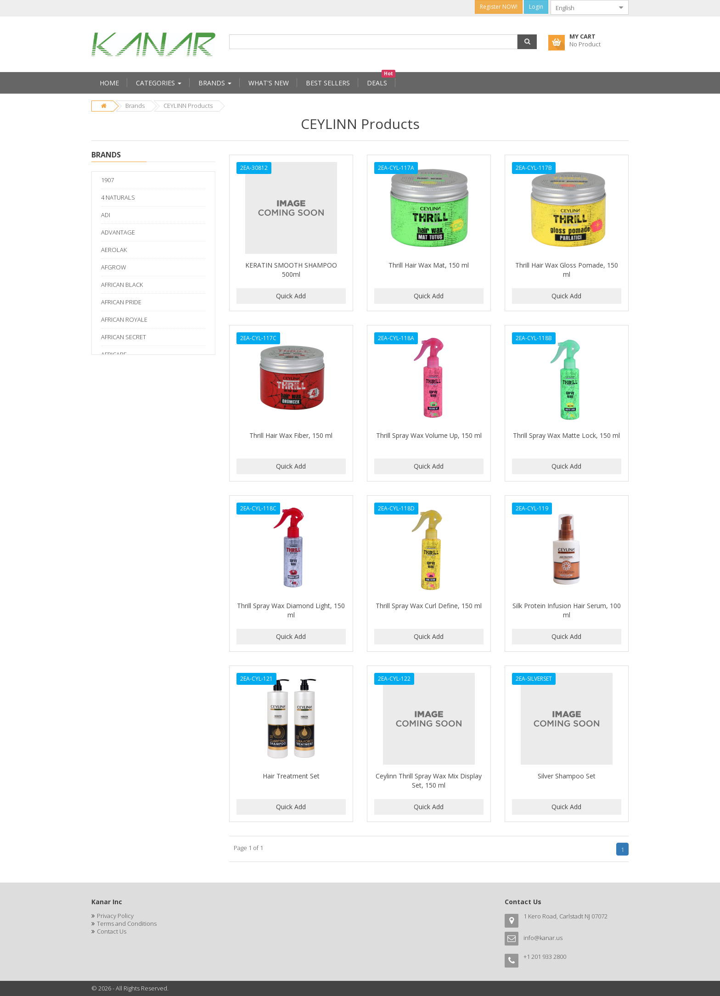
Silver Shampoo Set (567, 776)
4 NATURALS (118, 197)
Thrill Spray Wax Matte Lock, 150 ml (566, 435)
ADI (105, 215)
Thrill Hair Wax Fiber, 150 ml (290, 435)
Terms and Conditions (127, 923)
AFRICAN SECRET (123, 337)
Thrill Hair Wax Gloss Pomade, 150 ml (566, 270)
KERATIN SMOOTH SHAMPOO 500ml (291, 270)
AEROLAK (114, 250)
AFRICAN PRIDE (121, 302)
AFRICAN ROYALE (124, 319)
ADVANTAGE (118, 232)
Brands (135, 105)
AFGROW (113, 267)
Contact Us (111, 931)
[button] (527, 41)
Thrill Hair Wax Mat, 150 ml (428, 265)
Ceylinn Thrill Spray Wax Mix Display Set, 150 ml (429, 780)
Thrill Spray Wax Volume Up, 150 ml (429, 435)
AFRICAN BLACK (122, 284)
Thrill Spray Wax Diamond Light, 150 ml (291, 610)
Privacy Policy (115, 916)
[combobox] (582, 7)
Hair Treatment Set (291, 776)
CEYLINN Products (188, 105)
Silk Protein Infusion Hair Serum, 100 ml (566, 610)
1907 (107, 180)
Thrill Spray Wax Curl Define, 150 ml (429, 605)
